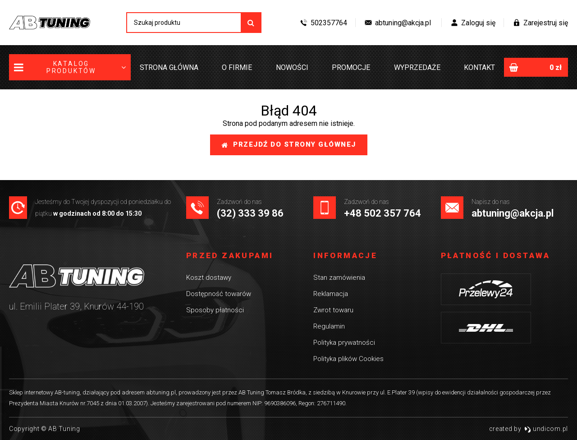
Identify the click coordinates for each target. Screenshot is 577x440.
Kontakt (479, 67)
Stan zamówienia (339, 277)
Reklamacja (330, 294)
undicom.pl (546, 428)
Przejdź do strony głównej (288, 144)
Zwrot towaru (333, 310)
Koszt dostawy (208, 277)
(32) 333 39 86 (250, 213)
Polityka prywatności (344, 342)
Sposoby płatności (215, 310)
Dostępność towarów (218, 294)
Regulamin (329, 326)
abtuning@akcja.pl (513, 213)
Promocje (351, 67)
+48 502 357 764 (382, 213)
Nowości (292, 67)
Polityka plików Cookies (348, 359)
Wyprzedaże (417, 67)
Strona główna (169, 67)
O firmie (237, 67)
